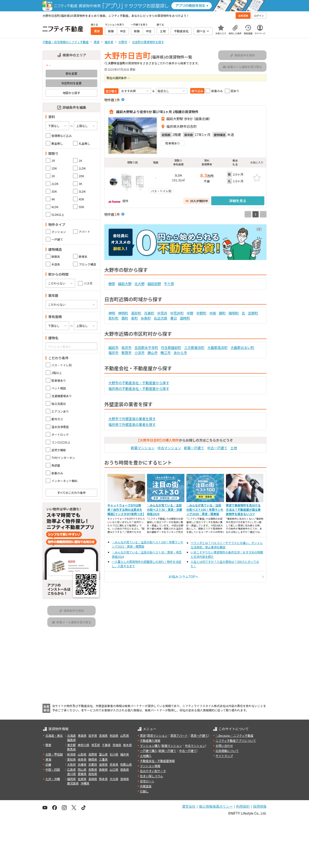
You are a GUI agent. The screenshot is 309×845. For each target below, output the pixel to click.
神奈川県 (83, 745)
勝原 (111, 283)
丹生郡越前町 (171, 347)
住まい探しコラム (151, 776)
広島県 (71, 769)
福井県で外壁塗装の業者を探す (132, 424)
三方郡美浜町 (194, 347)
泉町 (134, 318)
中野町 (201, 313)
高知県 (92, 774)
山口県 (114, 769)
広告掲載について (227, 751)
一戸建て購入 (148, 751)
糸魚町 (146, 318)
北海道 (71, 735)
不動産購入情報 (150, 740)
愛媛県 (82, 774)
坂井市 (126, 347)
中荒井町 (177, 313)
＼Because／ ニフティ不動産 (234, 735)
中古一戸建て (217, 447)
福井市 (113, 352)
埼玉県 (95, 745)
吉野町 (253, 313)
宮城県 (103, 735)
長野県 (92, 754)
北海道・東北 (54, 735)
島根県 (103, 769)
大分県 (114, 779)
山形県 (124, 735)
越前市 (113, 347)
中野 (190, 313)
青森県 (82, 735)
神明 (111, 313)
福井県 (124, 754)
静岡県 (92, 759)
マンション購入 (150, 745)
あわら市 (180, 352)
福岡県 (71, 779)
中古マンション (169, 447)
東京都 (71, 745)
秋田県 (114, 735)
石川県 (114, 754)
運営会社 (189, 806)
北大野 (139, 283)
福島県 (71, 740)
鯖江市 (166, 352)
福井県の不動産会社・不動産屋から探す (138, 388)
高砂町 (136, 313)
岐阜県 (82, 759)
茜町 (124, 318)
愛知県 (71, 759)
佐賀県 (82, 779)
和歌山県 (126, 764)
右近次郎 (160, 318)
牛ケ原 (169, 283)
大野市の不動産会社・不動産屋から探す (138, 382)
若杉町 (113, 318)
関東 (48, 745)
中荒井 (162, 313)
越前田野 (154, 283)
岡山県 (82, 769)
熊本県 (103, 779)
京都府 (92, 764)
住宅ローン (147, 781)
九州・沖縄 (52, 779)
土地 (233, 447)
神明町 (123, 313)
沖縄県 (85, 783)
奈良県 (114, 764)
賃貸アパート (179, 735)
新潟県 (71, 754)
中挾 (212, 313)
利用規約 (243, 806)
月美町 (149, 313)
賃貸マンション (157, 735)
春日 (173, 318)
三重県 (103, 759)
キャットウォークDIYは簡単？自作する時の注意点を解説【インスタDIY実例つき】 (125, 509)
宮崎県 (124, 779)
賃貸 (143, 735)
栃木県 (127, 745)
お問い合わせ (224, 745)
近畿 (48, 764)
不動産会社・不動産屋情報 (157, 761)
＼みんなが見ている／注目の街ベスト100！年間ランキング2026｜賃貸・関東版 (204, 509)
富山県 (103, 754)
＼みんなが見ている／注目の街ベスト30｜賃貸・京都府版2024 (164, 509)
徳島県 (124, 769)
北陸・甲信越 (54, 754)
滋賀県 (103, 764)
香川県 (71, 774)
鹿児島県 (73, 783)
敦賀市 (126, 352)
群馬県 (71, 749)
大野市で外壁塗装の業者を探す (132, 418)
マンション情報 (150, 766)
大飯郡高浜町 (217, 347)
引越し (144, 791)
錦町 (222, 313)
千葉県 (106, 745)
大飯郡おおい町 (242, 347)
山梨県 (82, 754)
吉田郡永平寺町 (146, 347)
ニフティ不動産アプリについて (236, 740)
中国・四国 (52, 769)
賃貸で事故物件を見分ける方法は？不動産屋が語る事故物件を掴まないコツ (243, 509)
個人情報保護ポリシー (216, 806)
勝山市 (152, 352)
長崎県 (92, 779)
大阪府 (71, 764)
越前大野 (125, 283)
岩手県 (92, 735)
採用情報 (260, 806)
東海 (48, 759)
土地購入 (146, 756)
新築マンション (142, 447)
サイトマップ (224, 756)
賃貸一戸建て (199, 735)
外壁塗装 (146, 786)
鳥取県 (92, 769)
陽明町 (234, 313)
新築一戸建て (194, 447)
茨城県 (116, 745)
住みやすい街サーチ (153, 771)
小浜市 (139, 352)
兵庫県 (82, 764)
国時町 (185, 318)
